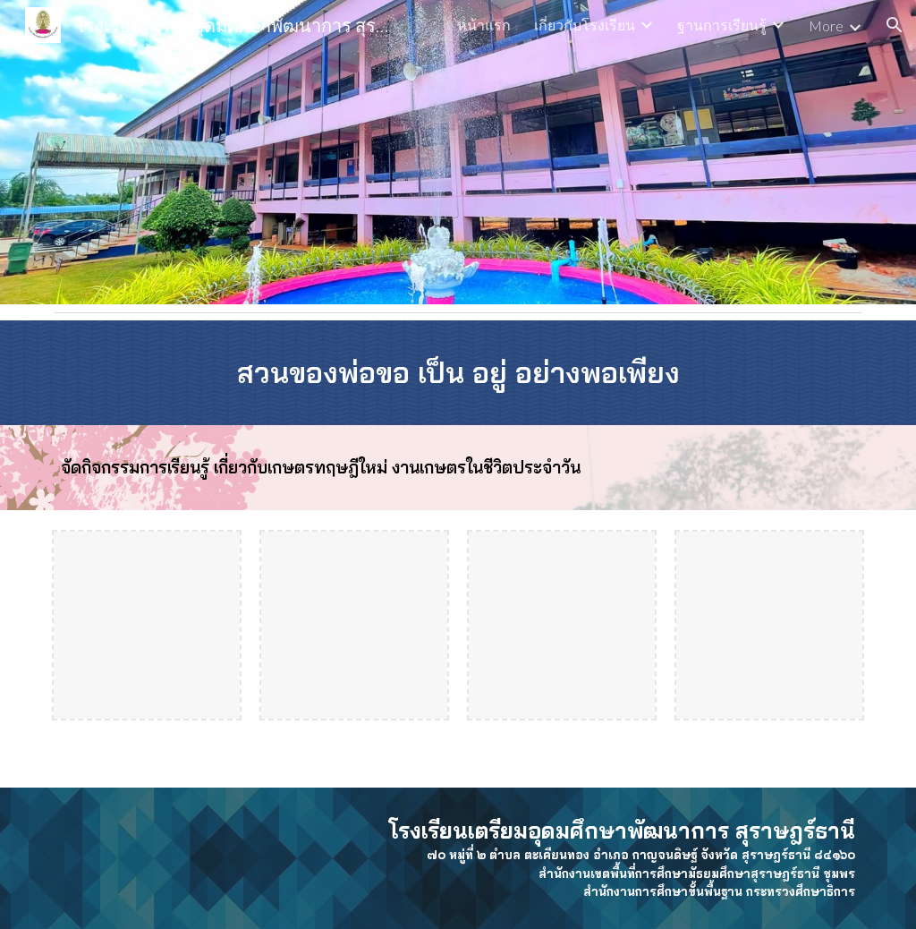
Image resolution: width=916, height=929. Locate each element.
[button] (894, 25)
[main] (458, 373)
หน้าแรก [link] (484, 24)
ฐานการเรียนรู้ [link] (722, 24)
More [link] (826, 25)
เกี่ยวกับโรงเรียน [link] (584, 24)
